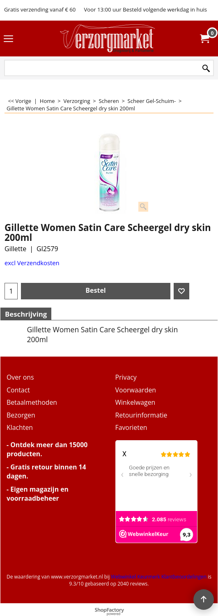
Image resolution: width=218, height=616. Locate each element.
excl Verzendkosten (32, 263)
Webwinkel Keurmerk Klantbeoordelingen (159, 576)
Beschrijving (26, 314)
